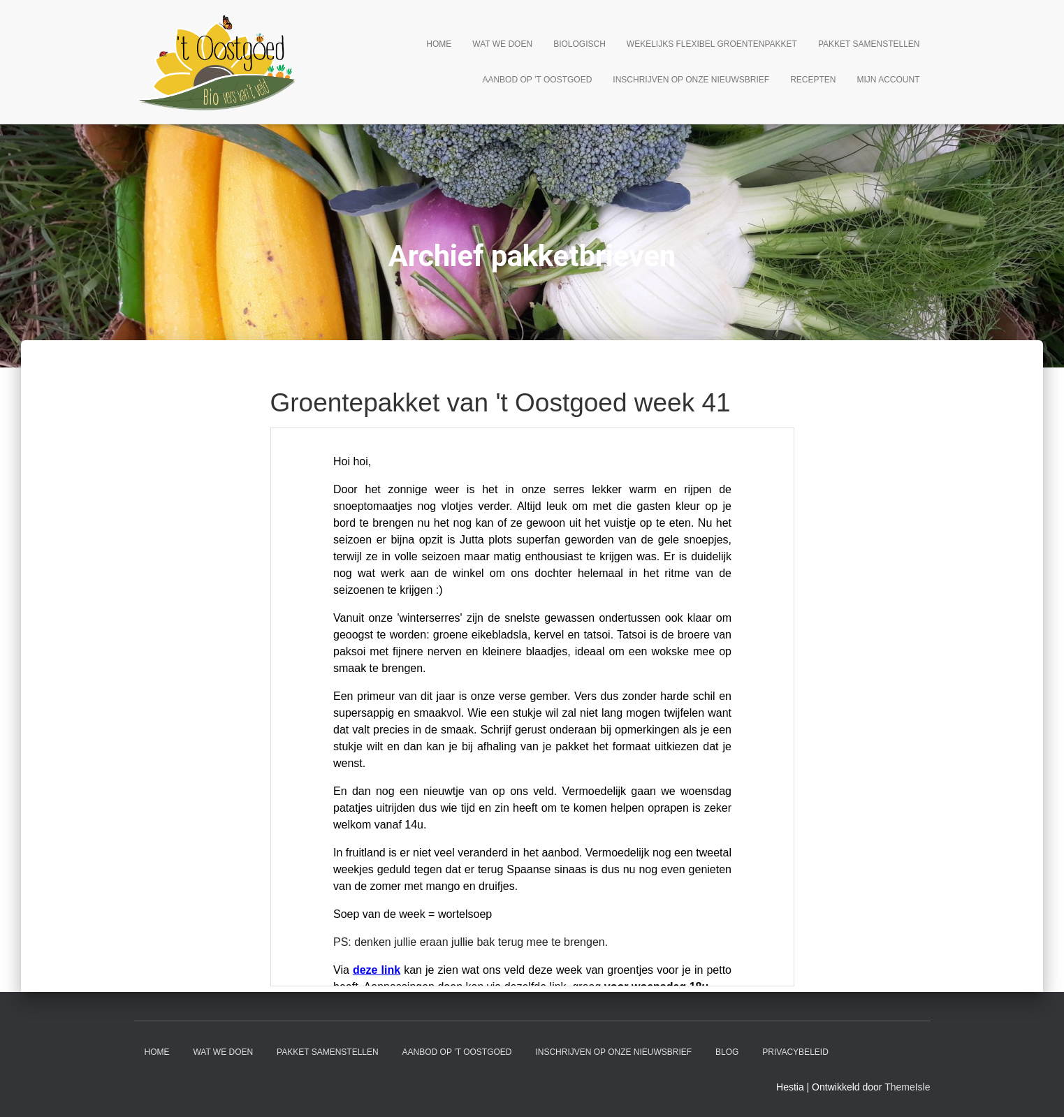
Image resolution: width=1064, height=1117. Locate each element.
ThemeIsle (907, 1087)
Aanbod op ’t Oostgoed (537, 80)
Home (438, 44)
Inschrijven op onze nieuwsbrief (691, 80)
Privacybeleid (795, 1052)
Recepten (813, 80)
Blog (726, 1052)
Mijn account (888, 80)
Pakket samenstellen (869, 44)
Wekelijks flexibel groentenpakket (712, 44)
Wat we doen (502, 44)
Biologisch (579, 44)
